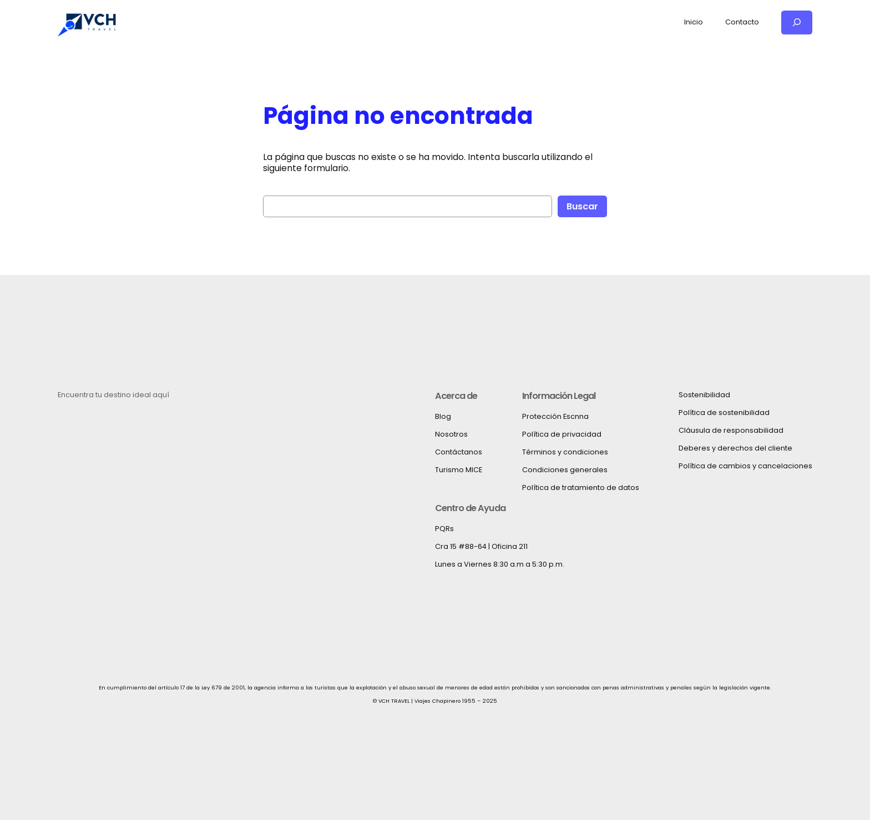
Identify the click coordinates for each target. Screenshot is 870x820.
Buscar (582, 206)
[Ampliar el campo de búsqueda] (796, 22)
